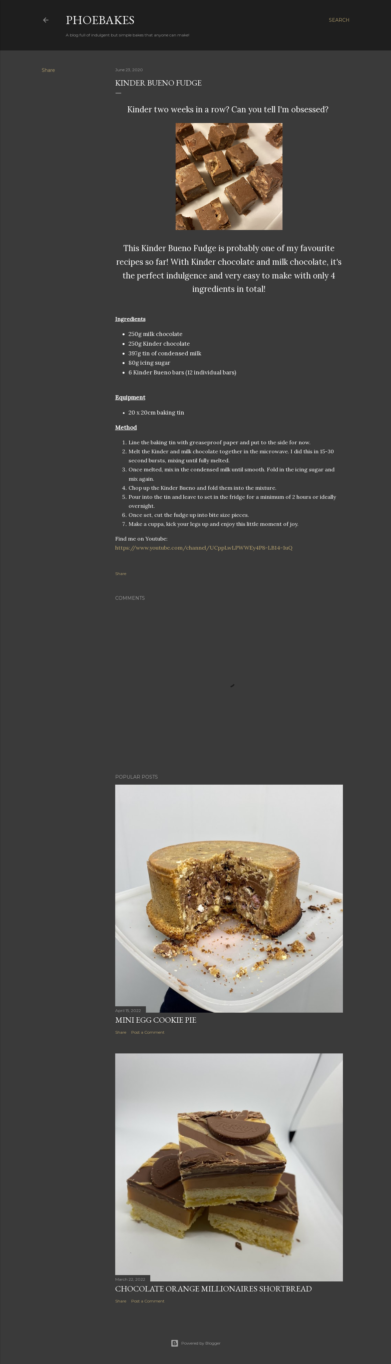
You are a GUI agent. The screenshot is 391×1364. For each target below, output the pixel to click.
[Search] (339, 20)
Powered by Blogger (196, 1343)
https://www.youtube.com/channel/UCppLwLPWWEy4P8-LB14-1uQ (203, 547)
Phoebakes (100, 20)
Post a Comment (148, 1032)
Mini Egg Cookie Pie (155, 1020)
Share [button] (48, 70)
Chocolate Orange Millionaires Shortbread (213, 1288)
